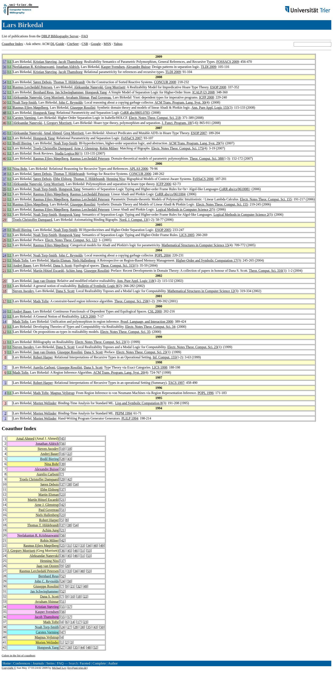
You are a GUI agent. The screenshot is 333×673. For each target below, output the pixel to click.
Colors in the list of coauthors (18, 655)
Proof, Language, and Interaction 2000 (146, 321)
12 (4, 332)
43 (4, 143)
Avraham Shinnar (77, 97)
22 (4, 265)
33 (4, 199)
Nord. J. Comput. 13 (133, 219)
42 (4, 148)
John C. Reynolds (71, 102)
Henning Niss (115, 179)
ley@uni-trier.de (77, 667)
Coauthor (12, 428)
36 (4, 184)
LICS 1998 (159, 367)
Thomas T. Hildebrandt (69, 82)
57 (4, 61)
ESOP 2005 (163, 230)
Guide (60, 44)
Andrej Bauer (22, 265)
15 (4, 316)
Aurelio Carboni (44, 367)
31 (4, 209)
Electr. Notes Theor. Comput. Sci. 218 (155, 118)
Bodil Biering (22, 143)
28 (4, 230)
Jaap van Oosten (44, 281)
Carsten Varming (24, 118)
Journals (38, 663)
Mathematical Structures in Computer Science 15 (195, 245)
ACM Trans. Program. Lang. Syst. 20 (118, 372)
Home (7, 663)
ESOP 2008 (218, 87)
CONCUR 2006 (140, 174)
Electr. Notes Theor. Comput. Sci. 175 (177, 148)
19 (4, 286)
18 (4, 291)
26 (4, 240)
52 (4, 92)
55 (4, 72)
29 (4, 219)
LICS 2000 (88, 316)
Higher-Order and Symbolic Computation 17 (206, 260)
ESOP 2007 (199, 133)
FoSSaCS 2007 (131, 138)
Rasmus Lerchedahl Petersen (32, 87)
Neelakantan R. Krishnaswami (33, 67)
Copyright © (9, 667)
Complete (99, 663)
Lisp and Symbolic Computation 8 (138, 403)
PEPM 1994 (123, 413)
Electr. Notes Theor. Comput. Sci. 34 (150, 326)
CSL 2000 (155, 311)
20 (4, 281)
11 (4, 342)
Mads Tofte (20, 260)
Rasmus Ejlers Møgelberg (30, 107)
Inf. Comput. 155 (164, 357)
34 (4, 194)
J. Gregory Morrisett (58, 123)
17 (4, 301)
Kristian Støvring (45, 61)
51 (4, 97)
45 (4, 133)
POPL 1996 (206, 393)
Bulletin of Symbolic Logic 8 (98, 286)
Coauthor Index (12, 44)
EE (9, 61)
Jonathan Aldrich (67, 67)
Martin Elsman (60, 260)
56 (4, 67)
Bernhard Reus (43, 92)
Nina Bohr (20, 168)
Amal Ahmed (53, 133)
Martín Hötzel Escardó (48, 270)
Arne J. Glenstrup (86, 148)
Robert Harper (43, 357)
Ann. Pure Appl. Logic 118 (135, 281)
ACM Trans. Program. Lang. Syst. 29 (194, 143)
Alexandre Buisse (138, 67)
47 (4, 118)
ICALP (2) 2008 (203, 92)
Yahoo (118, 44)
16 (4, 311)
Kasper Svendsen (113, 67)
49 (4, 107)
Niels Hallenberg (83, 260)
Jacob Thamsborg (70, 61)
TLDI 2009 (208, 67)
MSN (107, 44)
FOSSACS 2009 (227, 61)
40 (4, 158)
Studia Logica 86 (66, 153)
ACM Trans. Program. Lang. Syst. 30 (179, 102)
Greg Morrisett (115, 87)
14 (4, 321)
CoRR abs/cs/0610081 (234, 189)
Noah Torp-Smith (25, 102)
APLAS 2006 (139, 168)
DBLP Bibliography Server (60, 36)
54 (4, 82)
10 (4, 347)
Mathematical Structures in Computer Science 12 (200, 291)
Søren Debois (42, 82)
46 (4, 123)
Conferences (21, 663)
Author (113, 663)
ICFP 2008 (206, 97)
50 (4, 102)
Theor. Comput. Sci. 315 (117, 265)
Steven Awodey (23, 291)
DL (52, 44)
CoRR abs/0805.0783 (135, 112)
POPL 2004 (163, 255)
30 (4, 214)
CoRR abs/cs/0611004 (170, 194)
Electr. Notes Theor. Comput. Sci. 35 (125, 332)
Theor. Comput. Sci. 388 (206, 158)
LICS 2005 (186, 235)
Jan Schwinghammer (69, 92)
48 (4, 112)
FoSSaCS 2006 (203, 179)
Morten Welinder (44, 403)
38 (4, 174)
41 (4, 153)
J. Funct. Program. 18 (176, 123)
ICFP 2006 (163, 184)
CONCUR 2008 (165, 82)
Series (50, 663)
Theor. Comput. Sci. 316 (265, 270)
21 (4, 270)
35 (4, 189)
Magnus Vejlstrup (62, 393)
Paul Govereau (101, 97)
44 (4, 138)
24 (4, 255)
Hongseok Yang (96, 92)
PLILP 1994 (129, 418)
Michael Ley (59, 667)
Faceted (85, 663)
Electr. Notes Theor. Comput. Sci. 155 (266, 199)
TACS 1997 (176, 382)
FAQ (84, 36)
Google (96, 44)
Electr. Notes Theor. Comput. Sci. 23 (100, 342)
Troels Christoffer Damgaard (52, 148)
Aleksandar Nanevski (88, 87)
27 (4, 235)
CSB (85, 44)
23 (4, 260)
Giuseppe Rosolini (82, 107)
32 (4, 204)
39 (4, 168)
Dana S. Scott (62, 265)
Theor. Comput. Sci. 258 (131, 301)
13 (4, 326)
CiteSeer (73, 44)
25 (4, 245)
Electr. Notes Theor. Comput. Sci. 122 (71, 240)
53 (4, 87)
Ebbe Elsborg (62, 179)
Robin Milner (109, 148)
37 (4, 179)
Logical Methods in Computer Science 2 (183, 209)
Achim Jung (74, 270)
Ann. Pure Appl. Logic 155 (209, 107)
